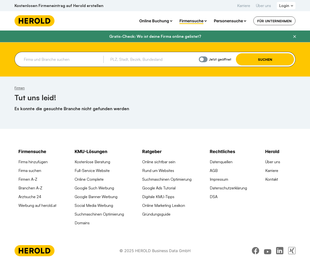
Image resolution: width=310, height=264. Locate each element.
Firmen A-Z (27, 179)
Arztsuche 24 (29, 196)
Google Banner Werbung (96, 196)
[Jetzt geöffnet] (203, 59)
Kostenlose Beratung (92, 161)
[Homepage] (34, 20)
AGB (214, 170)
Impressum (219, 179)
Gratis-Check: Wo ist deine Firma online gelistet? (155, 36)
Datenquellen (221, 161)
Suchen (265, 59)
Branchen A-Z (30, 188)
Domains (82, 222)
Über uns (263, 5)
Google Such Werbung (94, 188)
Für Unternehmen (274, 21)
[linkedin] (279, 250)
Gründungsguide (156, 214)
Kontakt (271, 179)
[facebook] (255, 250)
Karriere (243, 5)
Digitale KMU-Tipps (158, 196)
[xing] (291, 250)
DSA (213, 196)
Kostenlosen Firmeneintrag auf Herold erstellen (59, 5)
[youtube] (267, 250)
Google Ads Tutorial (159, 188)
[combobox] (62, 59)
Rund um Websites (158, 170)
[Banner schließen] (294, 36)
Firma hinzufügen (33, 161)
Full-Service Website (92, 170)
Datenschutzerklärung (228, 188)
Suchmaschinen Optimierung (99, 214)
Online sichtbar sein (158, 161)
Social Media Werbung (94, 205)
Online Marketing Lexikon (163, 205)
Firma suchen (29, 170)
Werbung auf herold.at (37, 205)
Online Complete (89, 179)
